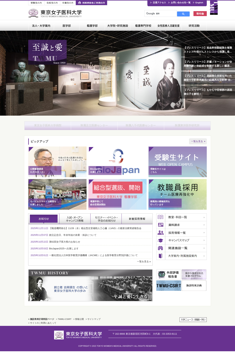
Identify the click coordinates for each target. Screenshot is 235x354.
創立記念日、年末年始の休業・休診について (64, 237)
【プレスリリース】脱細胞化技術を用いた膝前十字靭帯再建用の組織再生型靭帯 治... (208, 78)
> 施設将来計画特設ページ (41, 322)
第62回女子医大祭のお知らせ (55, 244)
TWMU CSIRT (168, 288)
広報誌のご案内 (181, 258)
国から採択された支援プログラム (194, 277)
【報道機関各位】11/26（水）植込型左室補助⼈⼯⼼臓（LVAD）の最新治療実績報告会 (86, 231)
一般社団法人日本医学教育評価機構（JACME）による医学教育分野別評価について (84, 257)
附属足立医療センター (94, 126)
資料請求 (181, 228)
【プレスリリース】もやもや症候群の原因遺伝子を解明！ (208, 92)
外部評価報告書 (168, 277)
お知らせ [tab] (43, 221)
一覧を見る (197, 143)
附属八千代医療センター (141, 126)
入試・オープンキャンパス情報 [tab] (75, 221)
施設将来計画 (194, 288)
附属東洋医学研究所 (187, 126)
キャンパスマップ (181, 243)
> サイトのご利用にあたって (42, 325)
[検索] (160, 13)
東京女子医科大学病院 (47, 126)
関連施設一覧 (181, 251)
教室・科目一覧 (181, 220)
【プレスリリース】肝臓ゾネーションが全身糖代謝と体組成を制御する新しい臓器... (208, 63)
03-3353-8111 (165, 336)
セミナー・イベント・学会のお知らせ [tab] (106, 221)
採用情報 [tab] (137, 221)
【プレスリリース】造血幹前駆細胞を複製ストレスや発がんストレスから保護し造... (208, 49)
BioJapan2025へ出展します (55, 251)
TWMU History (90, 288)
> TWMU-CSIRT (63, 322)
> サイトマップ (93, 322)
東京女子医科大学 (55, 13)
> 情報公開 (78, 322)
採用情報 (181, 235)
